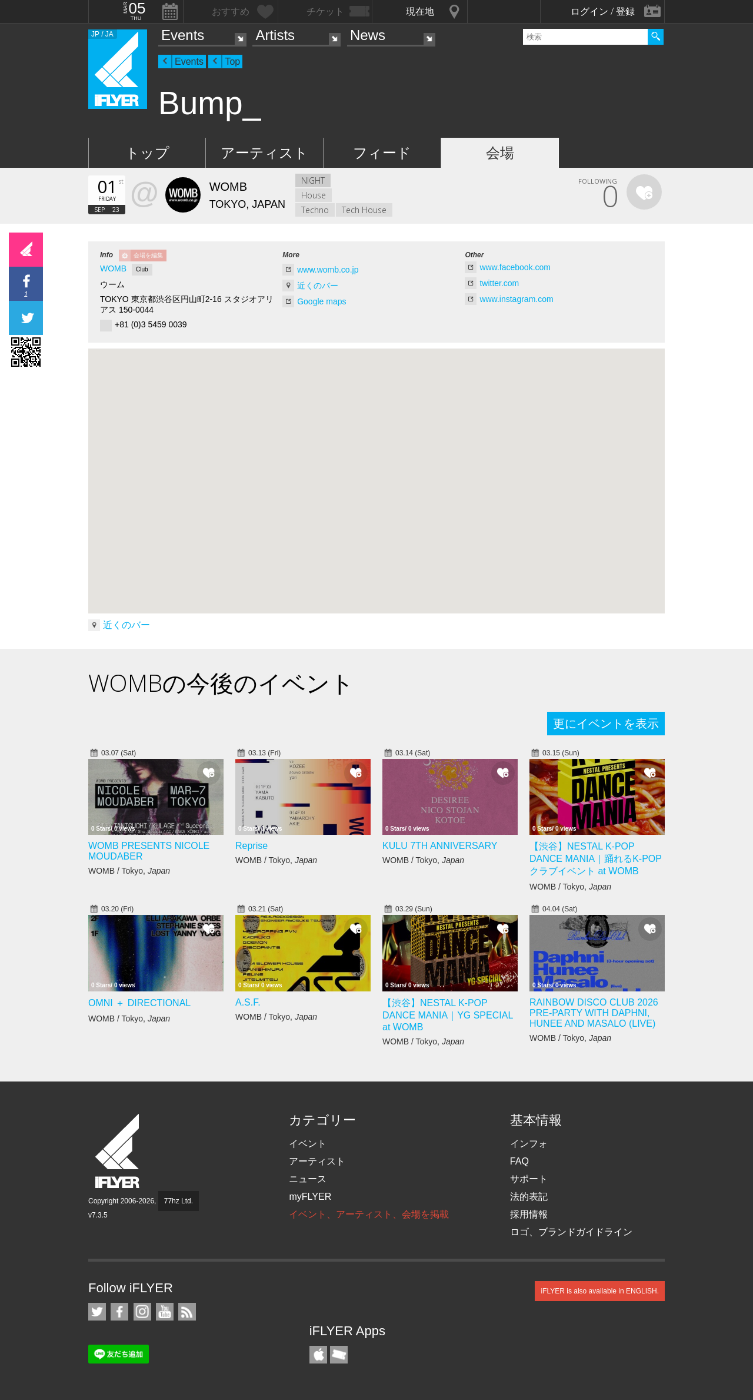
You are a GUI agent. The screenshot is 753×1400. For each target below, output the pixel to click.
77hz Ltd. (178, 1201)
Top (232, 62)
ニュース (307, 1179)
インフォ (529, 1144)
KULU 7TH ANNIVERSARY (439, 846)
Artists (275, 35)
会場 (500, 153)
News (367, 35)
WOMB (113, 268)
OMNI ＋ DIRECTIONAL (139, 1003)
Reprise (251, 846)
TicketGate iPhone (339, 1354)
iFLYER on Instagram (142, 1312)
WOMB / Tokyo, (129, 870)
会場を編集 (148, 255)
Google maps (321, 301)
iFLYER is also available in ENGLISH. (600, 1291)
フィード (382, 153)
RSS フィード (187, 1312)
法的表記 (529, 1197)
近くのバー (317, 285)
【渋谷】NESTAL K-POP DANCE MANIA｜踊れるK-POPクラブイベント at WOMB (595, 858)
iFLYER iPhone (318, 1354)
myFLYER (310, 1197)
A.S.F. (248, 1002)
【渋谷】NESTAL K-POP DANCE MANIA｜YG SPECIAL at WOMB (447, 1015)
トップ (147, 153)
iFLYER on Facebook (119, 1312)
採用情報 (529, 1214)
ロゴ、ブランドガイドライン (571, 1232)
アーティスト (264, 153)
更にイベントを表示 (606, 723)
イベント (307, 1144)
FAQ (519, 1161)
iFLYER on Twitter (97, 1312)
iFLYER (118, 1151)
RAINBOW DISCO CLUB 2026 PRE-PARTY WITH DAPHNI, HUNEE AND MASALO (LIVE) (593, 1013)
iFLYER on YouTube (165, 1312)
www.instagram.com (516, 299)
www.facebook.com (515, 267)
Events (182, 35)
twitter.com (499, 283)
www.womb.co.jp (327, 269)
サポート (529, 1179)
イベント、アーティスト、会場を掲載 (369, 1214)
